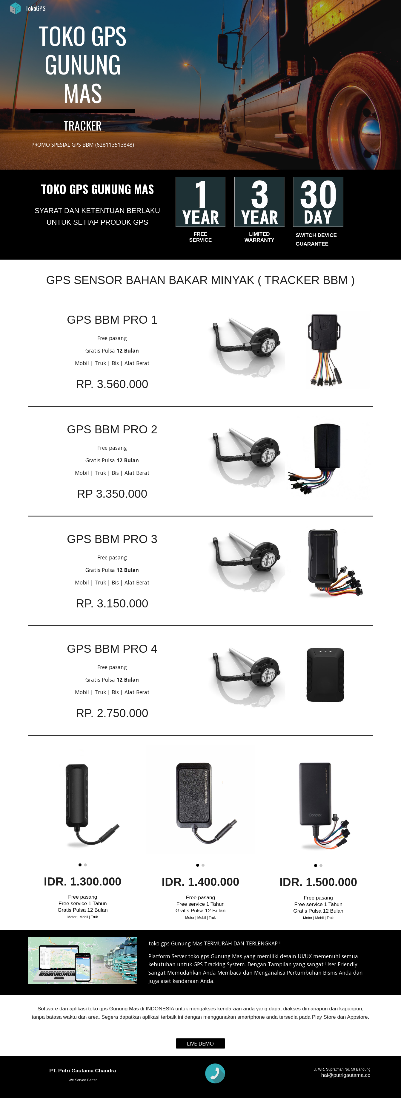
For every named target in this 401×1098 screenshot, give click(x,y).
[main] (82, 77)
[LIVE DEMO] (200, 1043)
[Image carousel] (82, 805)
